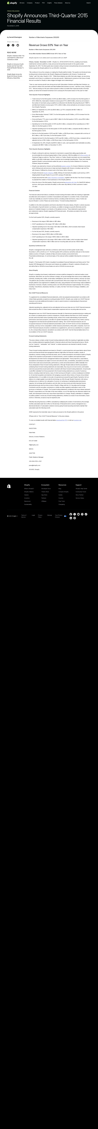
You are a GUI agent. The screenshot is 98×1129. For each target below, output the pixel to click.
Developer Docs (46, 488)
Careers (26, 495)
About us (67, 3)
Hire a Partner (79, 495)
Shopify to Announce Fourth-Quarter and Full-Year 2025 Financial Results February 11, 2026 (15, 67)
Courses (61, 498)
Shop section (84, 155)
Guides (60, 495)
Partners (43, 498)
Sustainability (28, 504)
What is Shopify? (29, 488)
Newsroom (27, 501)
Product (37, 3)
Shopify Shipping (48, 173)
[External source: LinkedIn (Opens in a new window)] (71, 518)
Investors (27, 498)
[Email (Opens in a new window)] (18, 45)
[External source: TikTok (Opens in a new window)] (86, 514)
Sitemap (49, 515)
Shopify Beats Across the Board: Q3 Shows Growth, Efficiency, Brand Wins (14, 76)
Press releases (58, 3)
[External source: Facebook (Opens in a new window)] (13, 45)
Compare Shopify (64, 492)
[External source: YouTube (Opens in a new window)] (78, 514)
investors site (77, 420)
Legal (33, 515)
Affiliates (43, 501)
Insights (49, 3)
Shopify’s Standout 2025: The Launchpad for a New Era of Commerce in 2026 (15, 57)
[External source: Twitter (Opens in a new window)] (8, 45)
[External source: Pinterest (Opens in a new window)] (74, 518)
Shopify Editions (29, 492)
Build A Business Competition (56, 177)
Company (29, 3)
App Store (44, 495)
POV (43, 3)
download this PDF (61, 420)
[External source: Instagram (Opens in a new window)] (82, 514)
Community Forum (81, 492)
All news (22, 3)
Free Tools (62, 501)
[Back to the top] (9, 486)
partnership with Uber (71, 182)
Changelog (62, 504)
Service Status (80, 498)
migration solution (66, 166)
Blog (60, 488)
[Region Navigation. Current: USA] (12, 516)
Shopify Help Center (81, 488)
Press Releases (13, 11)
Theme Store (45, 492)
